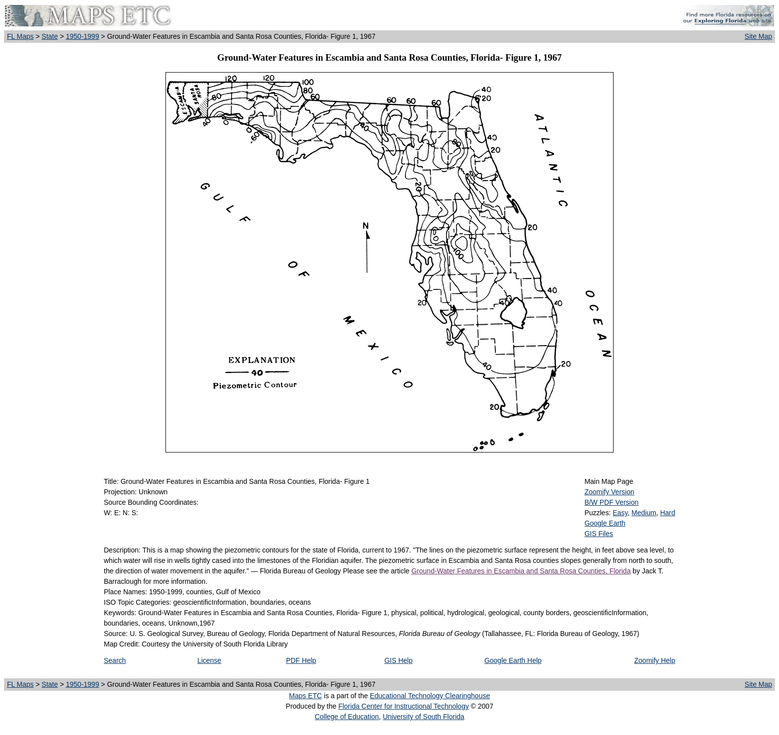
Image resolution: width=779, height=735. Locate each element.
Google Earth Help (513, 660)
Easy (620, 513)
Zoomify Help (654, 660)
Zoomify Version (609, 492)
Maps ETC (305, 696)
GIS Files (598, 534)
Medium (643, 513)
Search (115, 660)
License (209, 660)
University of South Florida (423, 717)
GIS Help (399, 660)
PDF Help (301, 660)
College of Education (346, 717)
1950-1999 (82, 36)
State (50, 36)
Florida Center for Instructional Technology (403, 706)
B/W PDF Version (611, 502)
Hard (667, 513)
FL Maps (20, 36)
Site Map (758, 36)
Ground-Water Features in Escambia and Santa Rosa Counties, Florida (520, 571)
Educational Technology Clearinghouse (430, 696)
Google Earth (604, 523)
